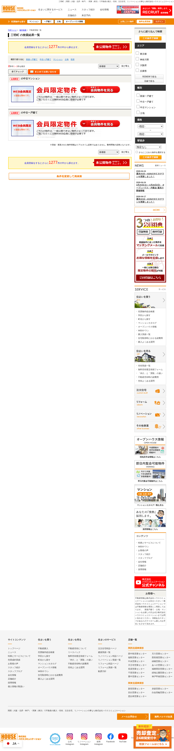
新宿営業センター (136, 688)
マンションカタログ (147, 323)
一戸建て (48, 21)
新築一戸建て (31, 59)
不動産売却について (77, 648)
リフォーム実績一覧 (107, 667)
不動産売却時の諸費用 (148, 377)
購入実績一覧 (144, 334)
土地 (59, 21)
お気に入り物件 (127, 21)
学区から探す (144, 315)
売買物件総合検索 (146, 311)
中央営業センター (136, 661)
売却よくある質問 (146, 381)
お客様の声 (143, 550)
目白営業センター (136, 692)
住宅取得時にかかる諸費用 (150, 338)
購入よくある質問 (146, 342)
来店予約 (86, 15)
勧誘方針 (102, 671)
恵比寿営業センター (137, 696)
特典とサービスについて (149, 543)
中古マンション (146, 107)
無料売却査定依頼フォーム (150, 369)
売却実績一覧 (144, 365)
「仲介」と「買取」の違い (150, 373)
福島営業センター (136, 657)
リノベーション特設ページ (110, 656)
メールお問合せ (129, 716)
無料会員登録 (144, 21)
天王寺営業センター (137, 665)
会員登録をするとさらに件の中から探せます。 (77, 47)
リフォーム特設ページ (108, 663)
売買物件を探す (18, 21)
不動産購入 (43, 648)
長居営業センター (136, 669)
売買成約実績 (14, 660)
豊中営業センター (136, 676)
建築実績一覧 (104, 652)
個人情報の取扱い (16, 686)
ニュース (72, 9)
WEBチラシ (143, 330)
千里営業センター (136, 672)
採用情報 (142, 569)
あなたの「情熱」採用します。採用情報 (156, 10)
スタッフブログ (145, 558)
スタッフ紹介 (88, 9)
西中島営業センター (137, 653)
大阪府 (141, 65)
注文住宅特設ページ (107, 648)
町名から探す (144, 319)
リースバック (74, 652)
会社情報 (104, 9)
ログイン (159, 21)
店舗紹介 (72, 15)
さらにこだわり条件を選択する (150, 152)
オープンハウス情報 (74, 21)
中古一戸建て (45, 59)
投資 (73, 59)
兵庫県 (141, 71)
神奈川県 (142, 59)
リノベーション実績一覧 (109, 660)
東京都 (141, 54)
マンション (34, 21)
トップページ (14, 648)
